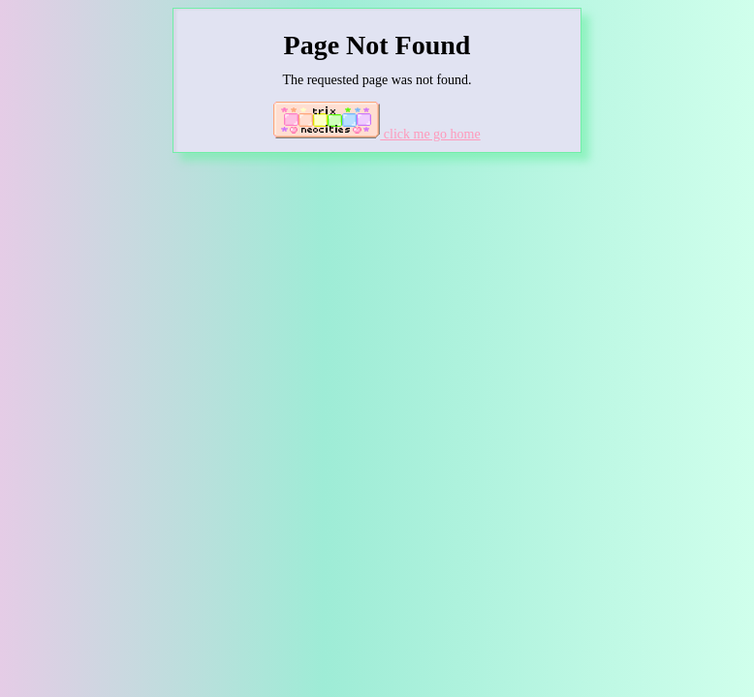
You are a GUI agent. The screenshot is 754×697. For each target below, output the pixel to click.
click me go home (376, 134)
